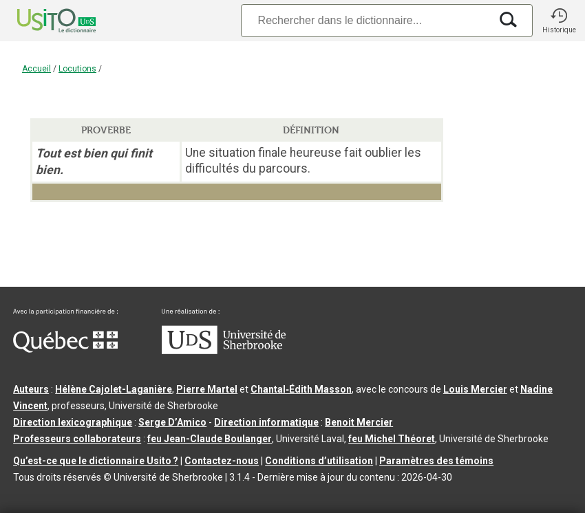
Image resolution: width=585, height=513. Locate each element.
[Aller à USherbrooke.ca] (224, 350)
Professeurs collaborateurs (77, 438)
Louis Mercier (475, 389)
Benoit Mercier (359, 422)
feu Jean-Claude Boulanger (209, 438)
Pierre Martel (206, 389)
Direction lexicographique (72, 422)
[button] (558, 20)
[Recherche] (365, 20)
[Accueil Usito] (41, 20)
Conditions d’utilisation (319, 460)
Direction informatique (266, 422)
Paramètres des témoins (436, 460)
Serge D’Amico (172, 422)
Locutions (77, 69)
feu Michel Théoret (391, 438)
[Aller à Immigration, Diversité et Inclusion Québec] (65, 349)
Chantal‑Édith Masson (301, 389)
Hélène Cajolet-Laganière (113, 389)
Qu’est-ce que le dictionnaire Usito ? (95, 460)
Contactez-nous (221, 460)
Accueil (36, 69)
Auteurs (31, 389)
